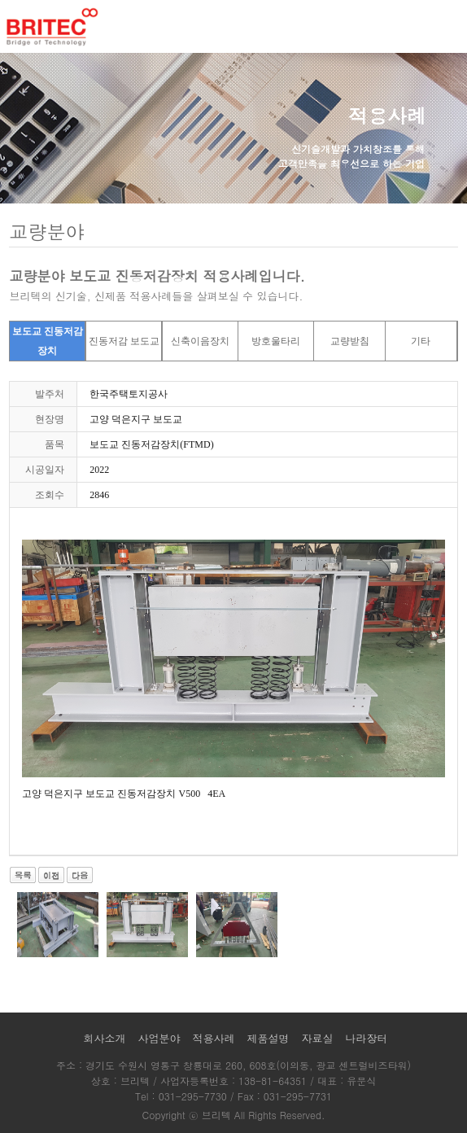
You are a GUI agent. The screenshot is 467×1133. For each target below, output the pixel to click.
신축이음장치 (200, 341)
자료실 (318, 1038)
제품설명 (268, 1038)
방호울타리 (275, 341)
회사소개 (104, 1038)
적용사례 (213, 1038)
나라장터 (367, 1038)
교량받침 (349, 341)
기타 (420, 341)
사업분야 (158, 1038)
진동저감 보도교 (124, 341)
